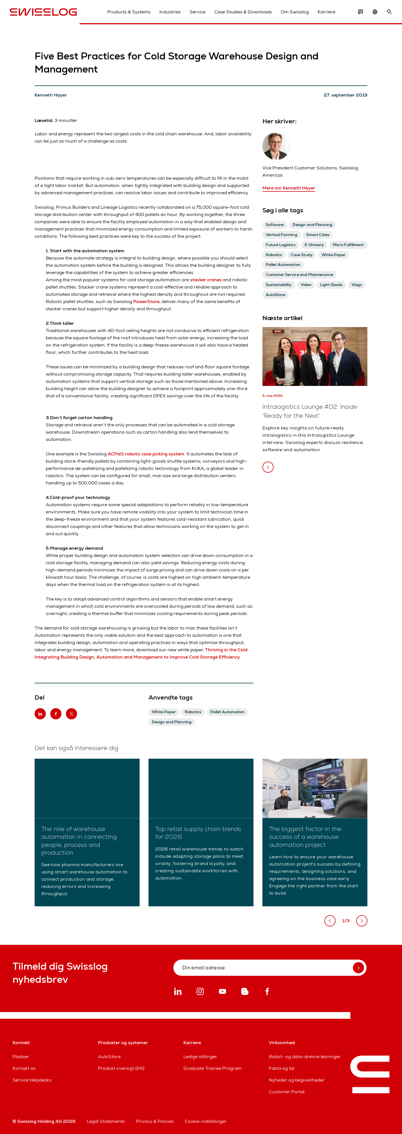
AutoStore (109, 1056)
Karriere (323, 13)
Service (195, 13)
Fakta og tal (282, 1068)
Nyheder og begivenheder (297, 1080)
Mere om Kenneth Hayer (288, 188)
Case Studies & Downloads (240, 13)
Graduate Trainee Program (212, 1068)
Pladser (21, 1056)
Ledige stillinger (200, 1056)
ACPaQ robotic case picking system (146, 454)
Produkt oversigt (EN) (121, 1068)
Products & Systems (126, 13)
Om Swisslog (292, 13)
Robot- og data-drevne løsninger (305, 1056)
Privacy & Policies (155, 1121)
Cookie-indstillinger (206, 1121)
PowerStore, (147, 301)
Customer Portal (287, 1092)
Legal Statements (106, 1121)
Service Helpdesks (32, 1080)
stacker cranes (206, 280)
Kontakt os (24, 1068)
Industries (167, 13)
